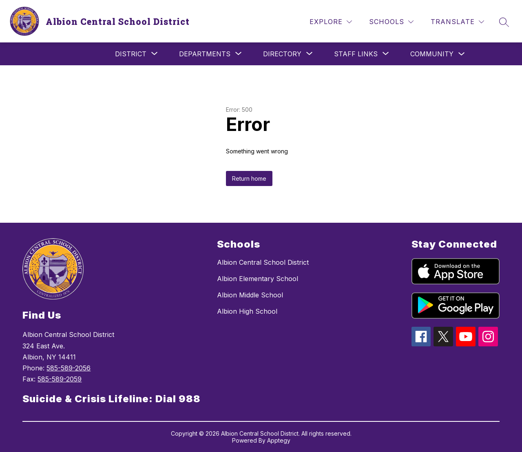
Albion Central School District (263, 262)
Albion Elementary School (257, 279)
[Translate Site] (457, 22)
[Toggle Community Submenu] (462, 54)
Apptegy (278, 440)
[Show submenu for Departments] (204, 54)
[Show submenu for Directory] (282, 54)
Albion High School (247, 311)
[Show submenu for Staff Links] (356, 54)
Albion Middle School (250, 295)
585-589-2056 (68, 368)
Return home (249, 178)
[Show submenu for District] (130, 54)
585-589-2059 (60, 379)
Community (431, 54)
